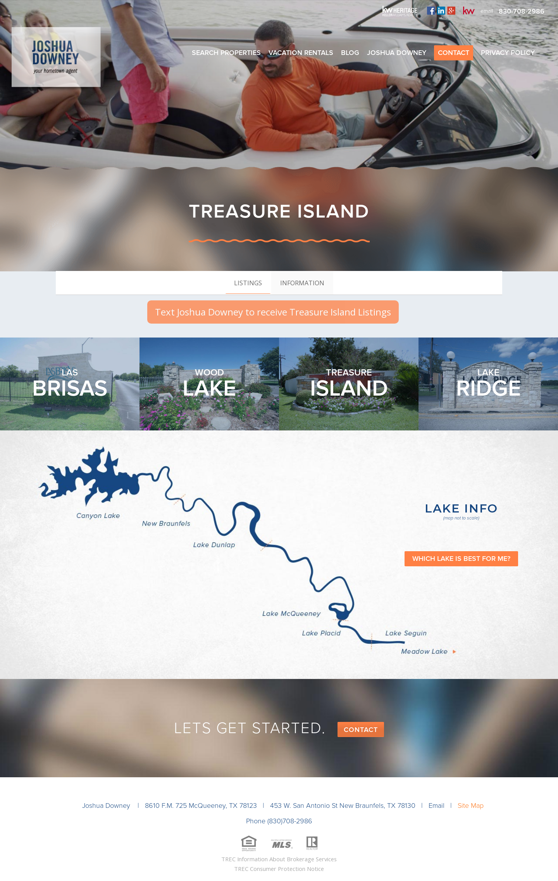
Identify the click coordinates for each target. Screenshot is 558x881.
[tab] (248, 282)
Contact (361, 729)
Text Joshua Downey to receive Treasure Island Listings (273, 311)
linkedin (441, 10)
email (486, 11)
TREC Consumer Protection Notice (279, 868)
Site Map (471, 805)
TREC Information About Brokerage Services (279, 859)
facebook (431, 10)
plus (451, 10)
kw (469, 10)
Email (436, 805)
